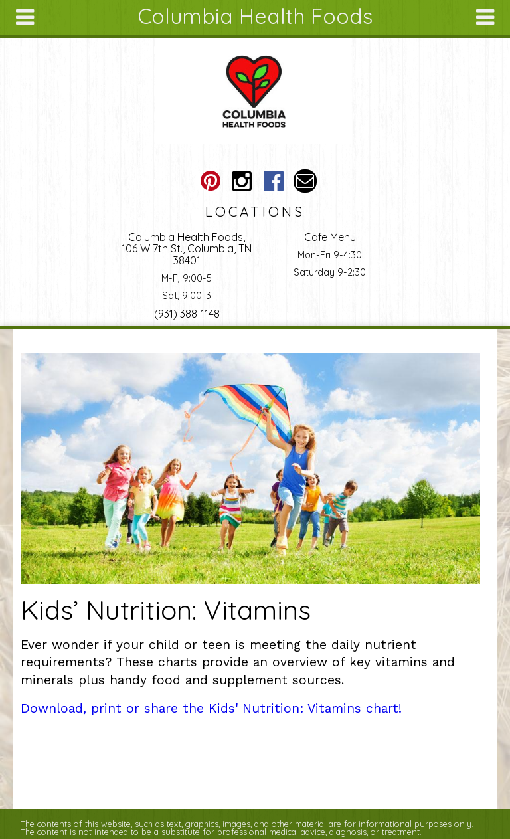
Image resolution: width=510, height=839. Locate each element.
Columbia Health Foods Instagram (242, 181)
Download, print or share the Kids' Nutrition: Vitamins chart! (211, 708)
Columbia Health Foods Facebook (273, 181)
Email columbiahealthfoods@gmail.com (305, 181)
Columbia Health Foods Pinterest (210, 181)
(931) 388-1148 (187, 313)
